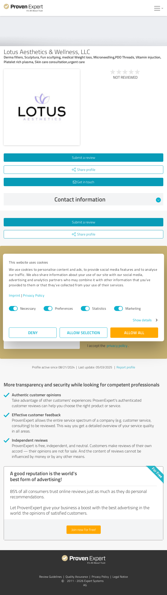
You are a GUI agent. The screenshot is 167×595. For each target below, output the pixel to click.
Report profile (126, 367)
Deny (33, 332)
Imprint (14, 295)
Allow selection (83, 332)
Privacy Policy (33, 295)
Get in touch (83, 182)
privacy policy (117, 345)
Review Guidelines (50, 577)
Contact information (107, 199)
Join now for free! (83, 529)
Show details (142, 320)
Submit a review (83, 157)
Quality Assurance (77, 577)
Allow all (134, 332)
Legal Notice (120, 577)
